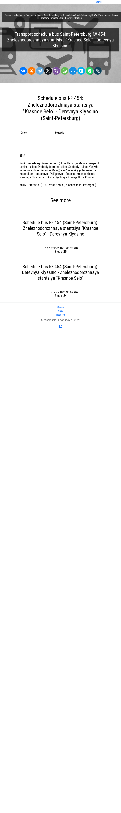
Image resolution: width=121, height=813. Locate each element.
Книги (60, 311)
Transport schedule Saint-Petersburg (42, 15)
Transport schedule (13, 15)
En (60, 326)
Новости (60, 314)
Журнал (60, 307)
